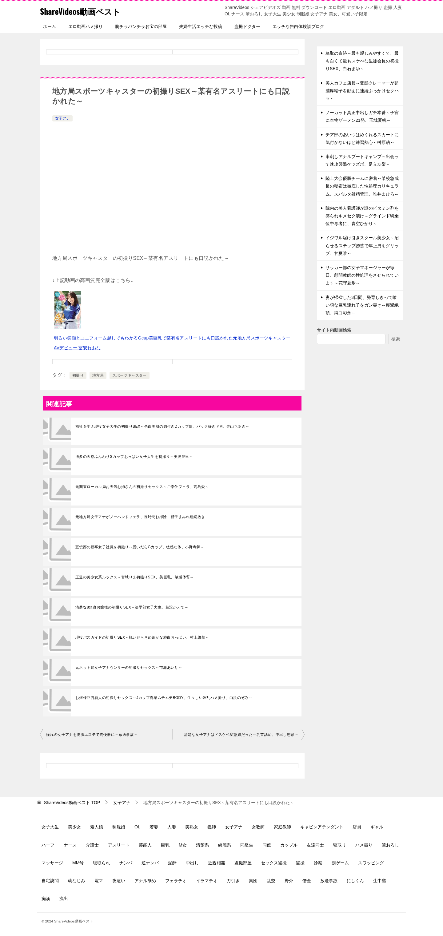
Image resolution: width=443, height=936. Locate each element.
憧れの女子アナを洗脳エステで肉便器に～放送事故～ (92, 734)
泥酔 (172, 862)
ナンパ (125, 862)
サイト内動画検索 (334, 329)
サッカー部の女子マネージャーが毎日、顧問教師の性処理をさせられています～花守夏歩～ (362, 275)
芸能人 (145, 845)
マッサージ (52, 862)
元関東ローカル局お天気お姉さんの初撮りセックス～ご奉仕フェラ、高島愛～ (142, 487)
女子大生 (50, 826)
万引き (233, 880)
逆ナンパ (150, 862)
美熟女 (191, 826)
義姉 (211, 826)
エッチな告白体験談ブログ (298, 26)
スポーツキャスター (129, 375)
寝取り (339, 845)
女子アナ (62, 118)
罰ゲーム (340, 862)
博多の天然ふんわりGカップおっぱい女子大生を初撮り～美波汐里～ (134, 456)
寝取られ (101, 862)
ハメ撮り (364, 845)
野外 (289, 880)
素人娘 (96, 826)
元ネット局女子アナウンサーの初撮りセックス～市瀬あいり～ (128, 667)
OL (137, 826)
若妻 (154, 826)
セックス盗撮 (274, 862)
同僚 (266, 845)
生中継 (379, 880)
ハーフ (48, 845)
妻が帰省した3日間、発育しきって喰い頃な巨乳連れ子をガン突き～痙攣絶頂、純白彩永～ (362, 305)
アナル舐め (145, 880)
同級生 (246, 845)
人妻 (171, 826)
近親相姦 (216, 862)
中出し (192, 862)
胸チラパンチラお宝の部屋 (141, 26)
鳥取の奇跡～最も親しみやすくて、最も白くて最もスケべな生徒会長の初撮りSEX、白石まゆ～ (362, 61)
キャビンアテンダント (321, 826)
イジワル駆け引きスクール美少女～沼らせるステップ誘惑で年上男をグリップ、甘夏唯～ (362, 245)
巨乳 (165, 845)
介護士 (92, 845)
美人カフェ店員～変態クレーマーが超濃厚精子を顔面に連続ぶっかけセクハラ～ (362, 91)
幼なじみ (76, 880)
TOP (72, 802)
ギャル (376, 826)
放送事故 (328, 880)
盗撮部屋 (243, 862)
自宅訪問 (50, 880)
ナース (70, 845)
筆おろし (390, 845)
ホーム (49, 26)
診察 (318, 862)
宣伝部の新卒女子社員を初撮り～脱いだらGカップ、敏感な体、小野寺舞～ (139, 547)
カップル (288, 845)
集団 (253, 880)
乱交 (271, 880)
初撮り (78, 375)
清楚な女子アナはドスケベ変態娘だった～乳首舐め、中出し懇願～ (241, 734)
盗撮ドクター (247, 26)
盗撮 (300, 862)
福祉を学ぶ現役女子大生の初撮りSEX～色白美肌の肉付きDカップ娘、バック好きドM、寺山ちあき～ (162, 426)
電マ (98, 880)
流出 (63, 898)
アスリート (119, 845)
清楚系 (202, 845)
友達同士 (315, 845)
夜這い (118, 880)
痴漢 (46, 898)
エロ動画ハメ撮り (85, 26)
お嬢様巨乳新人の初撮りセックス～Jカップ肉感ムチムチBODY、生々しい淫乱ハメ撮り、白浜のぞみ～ (163, 698)
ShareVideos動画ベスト (86, 11)
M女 (183, 845)
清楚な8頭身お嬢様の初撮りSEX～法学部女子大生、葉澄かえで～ (131, 607)
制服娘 (118, 826)
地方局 (98, 375)
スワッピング (371, 862)
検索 (395, 338)
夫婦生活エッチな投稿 (200, 26)
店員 (357, 826)
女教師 (258, 826)
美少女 (74, 826)
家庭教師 (282, 826)
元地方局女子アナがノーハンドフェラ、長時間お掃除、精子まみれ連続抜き (140, 517)
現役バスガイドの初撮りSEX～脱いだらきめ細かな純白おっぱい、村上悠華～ (142, 637)
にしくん (355, 880)
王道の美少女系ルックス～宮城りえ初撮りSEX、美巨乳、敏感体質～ (134, 577)
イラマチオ (207, 880)
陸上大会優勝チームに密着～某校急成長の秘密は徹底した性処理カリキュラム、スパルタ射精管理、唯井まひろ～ (362, 186)
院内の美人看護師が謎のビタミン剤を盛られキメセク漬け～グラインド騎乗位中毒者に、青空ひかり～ (362, 216)
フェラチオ (176, 880)
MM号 (78, 862)
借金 (306, 880)
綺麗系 (224, 845)
